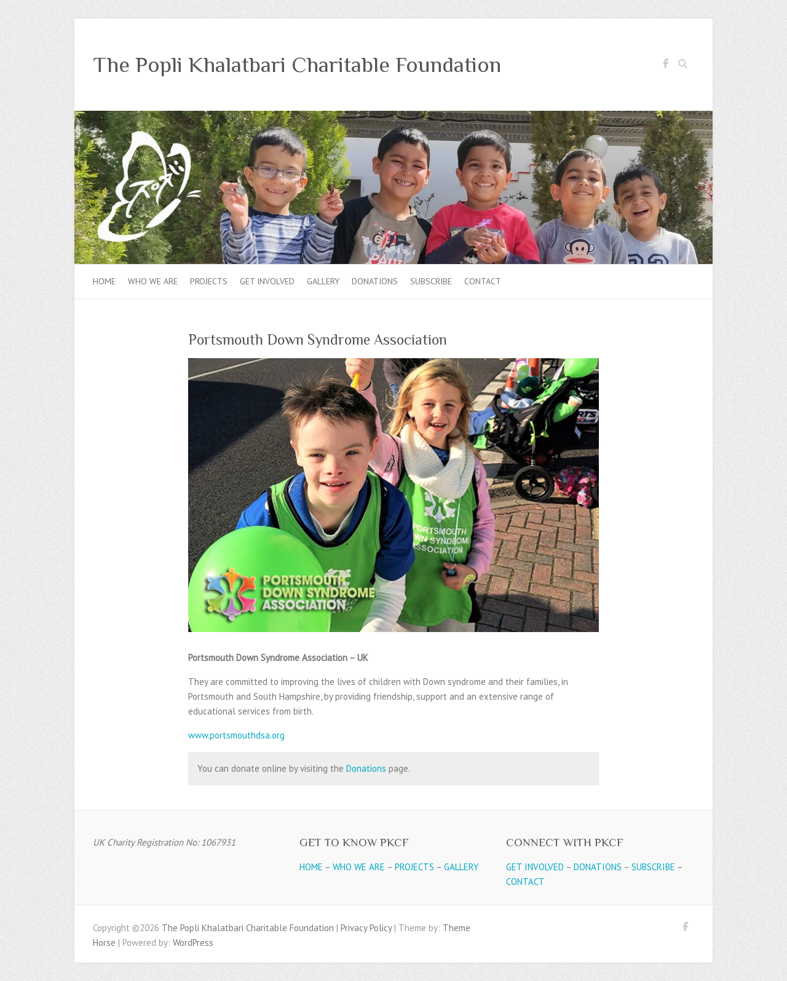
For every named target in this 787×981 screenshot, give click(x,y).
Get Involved (267, 281)
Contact (482, 281)
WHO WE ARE (359, 867)
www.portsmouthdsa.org (236, 735)
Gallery (323, 281)
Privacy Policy (366, 928)
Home (104, 281)
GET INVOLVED (535, 867)
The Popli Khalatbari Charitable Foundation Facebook (665, 65)
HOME (311, 867)
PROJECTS (414, 867)
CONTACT (525, 881)
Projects (208, 281)
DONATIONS (598, 867)
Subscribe (431, 281)
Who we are (153, 281)
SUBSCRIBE (653, 867)
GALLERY (461, 867)
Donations (375, 281)
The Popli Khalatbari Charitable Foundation (297, 64)
